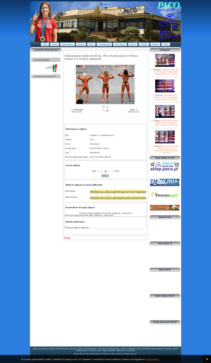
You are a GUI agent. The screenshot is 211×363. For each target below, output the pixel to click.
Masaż (132, 348)
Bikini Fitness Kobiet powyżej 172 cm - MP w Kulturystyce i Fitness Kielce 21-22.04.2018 (165, 149)
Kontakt (144, 44)
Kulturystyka (67, 44)
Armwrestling (104, 44)
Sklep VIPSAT (109, 350)
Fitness (81, 44)
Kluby (54, 44)
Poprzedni (78, 110)
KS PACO (131, 350)
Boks (91, 44)
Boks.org (121, 350)
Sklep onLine (158, 348)
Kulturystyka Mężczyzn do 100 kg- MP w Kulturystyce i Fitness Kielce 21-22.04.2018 (166, 72)
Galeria (155, 44)
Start (45, 44)
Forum (133, 44)
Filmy (165, 44)
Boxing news (95, 350)
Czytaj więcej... (153, 359)
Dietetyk (147, 348)
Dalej (132, 110)
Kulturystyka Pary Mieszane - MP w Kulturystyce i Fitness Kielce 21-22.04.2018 (166, 97)
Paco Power (120, 44)
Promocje (43, 348)
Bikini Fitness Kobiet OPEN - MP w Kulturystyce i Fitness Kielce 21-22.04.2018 (166, 123)
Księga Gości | (113, 348)
